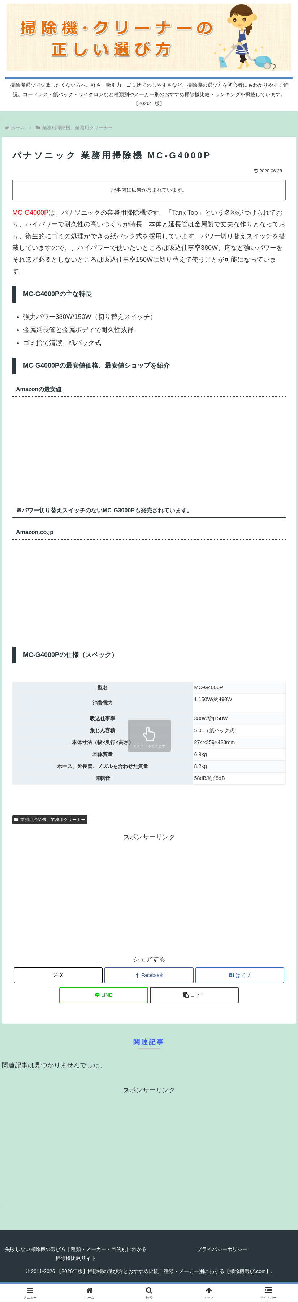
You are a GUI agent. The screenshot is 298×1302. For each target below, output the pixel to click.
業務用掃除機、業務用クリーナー (49, 819)
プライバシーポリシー (222, 1249)
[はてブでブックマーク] (239, 975)
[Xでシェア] (58, 975)
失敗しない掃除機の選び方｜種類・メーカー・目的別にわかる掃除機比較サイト (76, 1253)
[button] (194, 995)
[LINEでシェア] (103, 995)
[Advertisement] (149, 893)
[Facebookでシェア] (148, 975)
